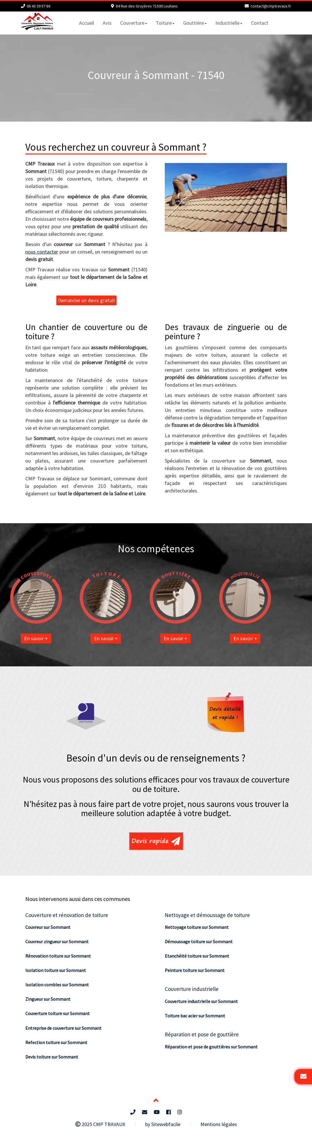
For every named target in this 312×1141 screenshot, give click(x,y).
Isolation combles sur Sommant (57, 984)
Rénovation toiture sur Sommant (58, 956)
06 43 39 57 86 (38, 6)
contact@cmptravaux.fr (270, 6)
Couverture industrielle (192, 988)
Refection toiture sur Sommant (56, 1042)
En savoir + (15, 638)
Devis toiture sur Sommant (51, 1057)
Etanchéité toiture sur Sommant (197, 956)
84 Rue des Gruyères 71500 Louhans (147, 6)
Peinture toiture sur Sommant (195, 970)
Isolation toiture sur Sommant (55, 970)
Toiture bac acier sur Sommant (195, 1016)
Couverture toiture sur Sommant (57, 1013)
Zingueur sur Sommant (47, 999)
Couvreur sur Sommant (47, 927)
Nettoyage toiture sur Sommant (197, 927)
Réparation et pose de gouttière (202, 1034)
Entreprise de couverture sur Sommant (63, 1028)
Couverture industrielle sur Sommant (201, 1001)
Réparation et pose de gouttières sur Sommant (211, 1047)
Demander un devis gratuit (86, 300)
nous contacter (41, 251)
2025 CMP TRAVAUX (100, 1124)
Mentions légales (218, 1124)
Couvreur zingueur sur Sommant (57, 941)
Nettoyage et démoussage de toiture (207, 915)
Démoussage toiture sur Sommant (199, 941)
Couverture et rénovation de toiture (66, 915)
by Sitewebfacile (162, 1124)
